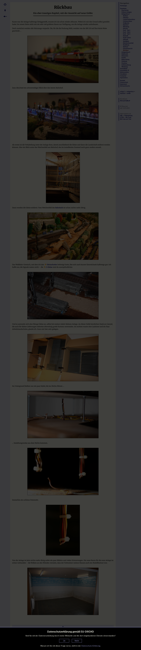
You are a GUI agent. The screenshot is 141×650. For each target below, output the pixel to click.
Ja (64, 641)
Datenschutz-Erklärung (90, 646)
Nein (77, 641)
